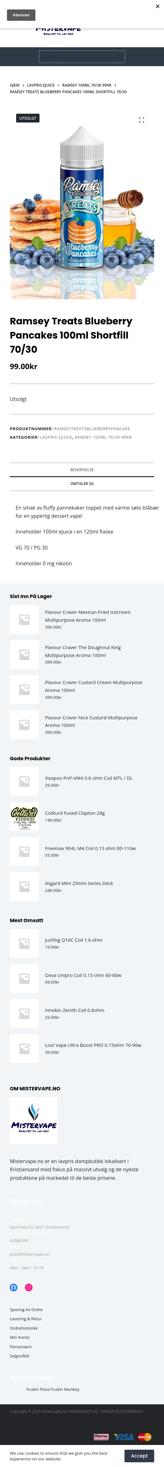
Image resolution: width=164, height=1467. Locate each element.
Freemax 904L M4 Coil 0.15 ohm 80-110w (90, 848)
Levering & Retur (26, 1318)
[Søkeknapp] (118, 56)
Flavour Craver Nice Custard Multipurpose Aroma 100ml (91, 721)
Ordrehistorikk (24, 1328)
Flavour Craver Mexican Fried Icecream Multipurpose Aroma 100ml (88, 616)
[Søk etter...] (75, 56)
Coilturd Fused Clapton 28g (75, 813)
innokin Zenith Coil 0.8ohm (74, 1010)
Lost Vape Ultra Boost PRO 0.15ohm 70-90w (93, 1045)
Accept (139, 1456)
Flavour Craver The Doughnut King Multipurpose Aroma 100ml (83, 651)
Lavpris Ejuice (56, 437)
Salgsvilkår (20, 1356)
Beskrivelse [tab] (82, 469)
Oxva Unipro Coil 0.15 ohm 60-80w (83, 975)
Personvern (21, 1347)
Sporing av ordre (26, 1309)
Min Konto (20, 1337)
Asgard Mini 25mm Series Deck (79, 883)
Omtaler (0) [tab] (82, 483)
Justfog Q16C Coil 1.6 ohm (73, 940)
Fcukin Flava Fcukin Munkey (53, 1389)
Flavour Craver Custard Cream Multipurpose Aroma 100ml (93, 686)
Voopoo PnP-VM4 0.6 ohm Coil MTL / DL (89, 778)
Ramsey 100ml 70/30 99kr (103, 437)
